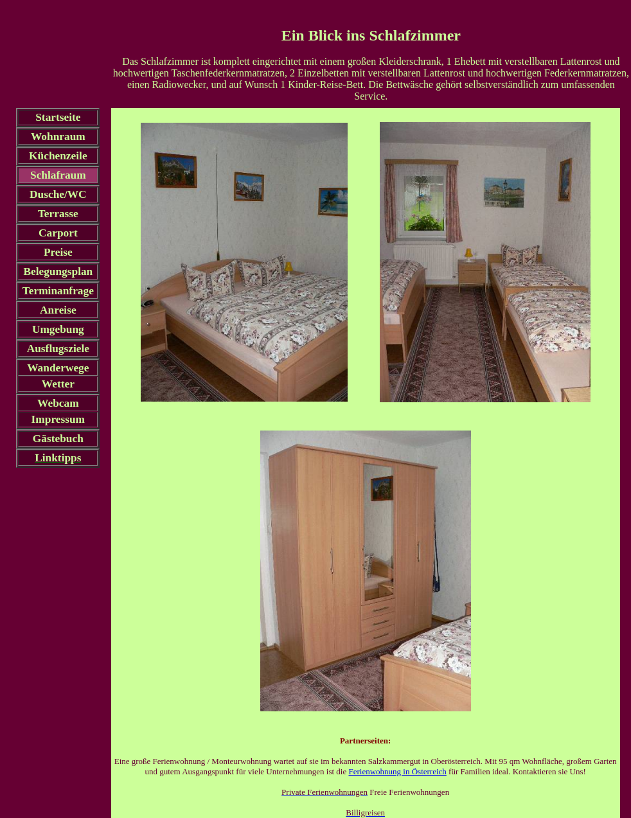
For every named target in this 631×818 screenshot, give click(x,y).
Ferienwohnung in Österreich (397, 771)
